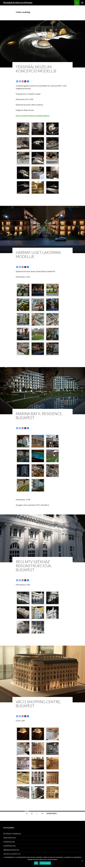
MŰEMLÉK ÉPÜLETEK (11, 850)
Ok (36, 863)
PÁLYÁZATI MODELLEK (12, 854)
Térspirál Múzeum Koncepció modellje (36, 69)
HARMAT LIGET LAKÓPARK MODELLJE (38, 254)
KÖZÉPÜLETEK (9, 842)
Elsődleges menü (82, 2)
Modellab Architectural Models (17, 2)
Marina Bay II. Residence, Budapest (39, 415)
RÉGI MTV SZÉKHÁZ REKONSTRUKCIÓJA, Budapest (34, 565)
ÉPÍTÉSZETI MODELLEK (12, 834)
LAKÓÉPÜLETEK (9, 846)
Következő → (53, 813)
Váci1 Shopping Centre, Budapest (38, 703)
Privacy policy (45, 863)
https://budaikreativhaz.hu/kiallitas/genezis (32, 115)
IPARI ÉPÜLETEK (9, 838)
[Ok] (82, 861)
